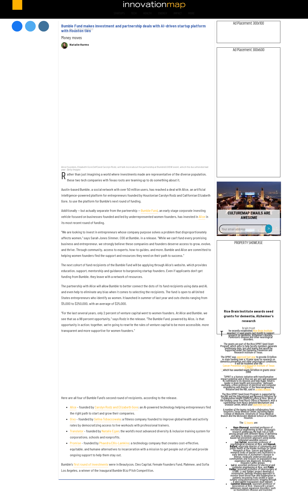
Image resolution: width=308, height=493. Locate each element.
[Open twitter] (262, 5)
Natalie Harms (79, 44)
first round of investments (91, 464)
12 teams (248, 423)
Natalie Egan (110, 431)
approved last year (246, 357)
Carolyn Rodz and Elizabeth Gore (116, 407)
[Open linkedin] (284, 5)
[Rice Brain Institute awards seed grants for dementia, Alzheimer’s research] (248, 278)
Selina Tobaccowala (107, 419)
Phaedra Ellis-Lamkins (114, 443)
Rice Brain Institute (262, 331)
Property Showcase (248, 243)
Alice (202, 216)
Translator (76, 431)
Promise (75, 443)
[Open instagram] (273, 5)
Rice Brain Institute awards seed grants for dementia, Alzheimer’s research (249, 316)
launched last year (262, 405)
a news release (263, 390)
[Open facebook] (250, 5)
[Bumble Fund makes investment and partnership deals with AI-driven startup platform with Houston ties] (137, 109)
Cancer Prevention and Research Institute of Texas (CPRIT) (249, 367)
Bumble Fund (149, 210)
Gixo (73, 419)
